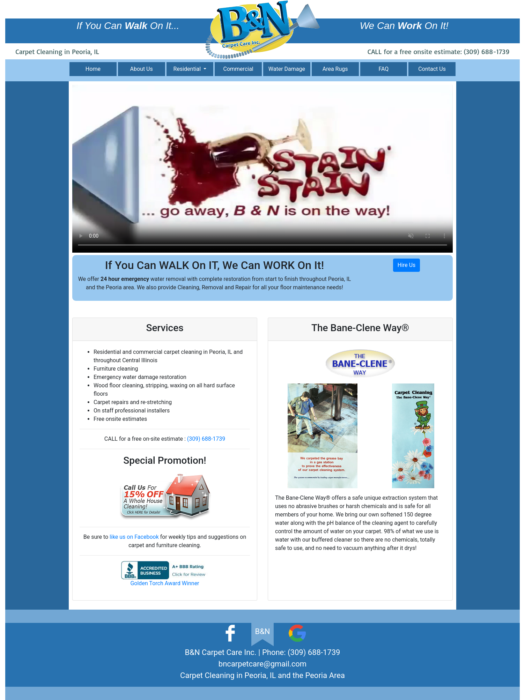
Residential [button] (187, 69)
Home (93, 69)
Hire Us (407, 265)
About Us (141, 69)
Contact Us (432, 69)
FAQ (383, 69)
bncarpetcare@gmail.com (262, 664)
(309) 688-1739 (487, 51)
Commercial (238, 69)
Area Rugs (335, 69)
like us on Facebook (134, 537)
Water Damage (286, 69)
